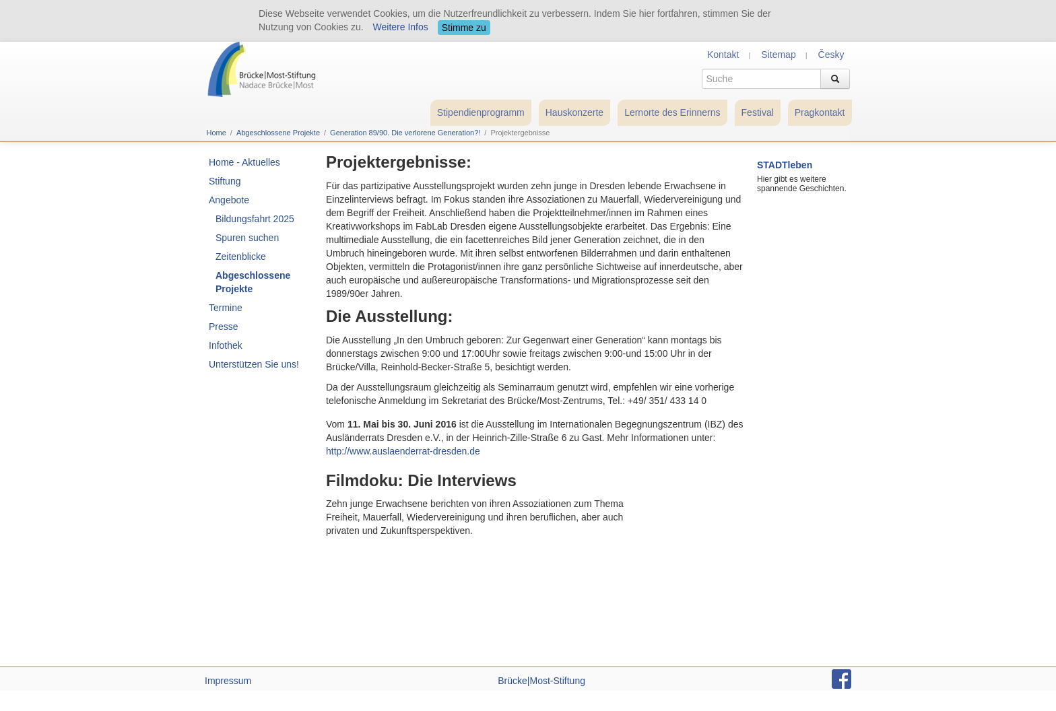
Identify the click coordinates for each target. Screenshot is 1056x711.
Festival (757, 112)
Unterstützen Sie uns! (254, 364)
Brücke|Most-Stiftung (541, 680)
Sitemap (778, 54)
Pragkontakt (820, 112)
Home (216, 133)
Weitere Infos (400, 27)
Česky (831, 54)
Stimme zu (464, 27)
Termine (225, 307)
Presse (223, 326)
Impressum (228, 680)
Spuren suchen (247, 237)
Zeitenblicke (241, 256)
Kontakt (723, 54)
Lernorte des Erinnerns (672, 112)
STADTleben (784, 165)
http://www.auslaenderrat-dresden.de (403, 451)
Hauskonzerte (574, 112)
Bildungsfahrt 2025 (255, 218)
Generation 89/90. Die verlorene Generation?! (405, 133)
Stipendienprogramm (481, 112)
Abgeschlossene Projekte (278, 133)
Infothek (225, 345)
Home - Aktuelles (244, 162)
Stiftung (224, 181)
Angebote (229, 200)
